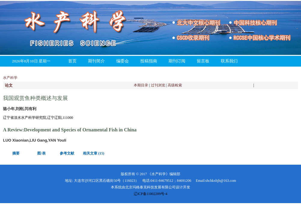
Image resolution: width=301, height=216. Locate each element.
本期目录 (141, 85)
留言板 (203, 61)
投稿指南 (148, 61)
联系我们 (229, 61)
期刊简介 (96, 61)
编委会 (122, 61)
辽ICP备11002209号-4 (150, 194)
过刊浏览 (158, 85)
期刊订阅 (177, 61)
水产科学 (10, 78)
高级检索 (175, 85)
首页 (72, 61)
